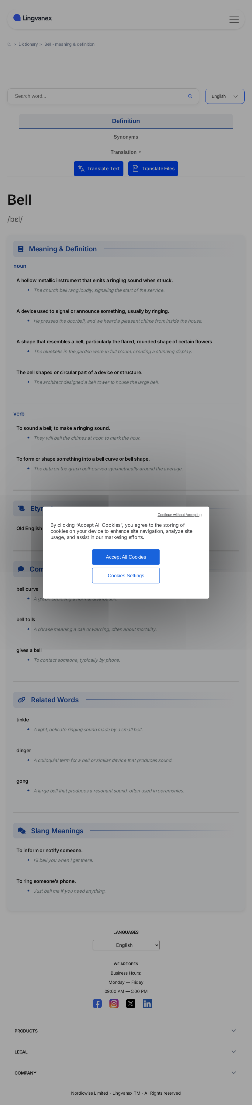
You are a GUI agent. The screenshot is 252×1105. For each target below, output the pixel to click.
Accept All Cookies (126, 556)
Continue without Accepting (179, 514)
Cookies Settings (126, 575)
